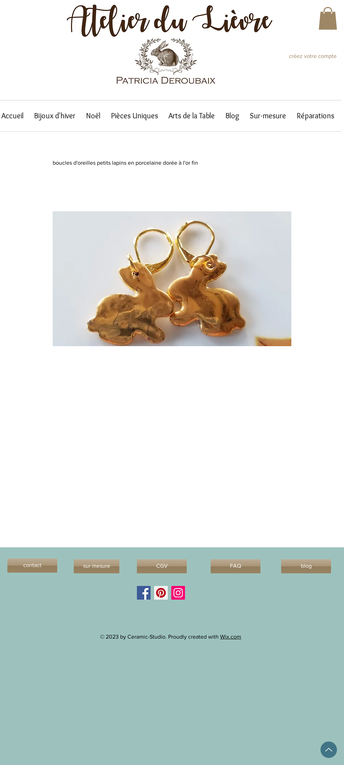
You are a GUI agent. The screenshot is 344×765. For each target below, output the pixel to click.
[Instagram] (178, 593)
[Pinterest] (161, 593)
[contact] (32, 566)
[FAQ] (235, 566)
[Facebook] (144, 593)
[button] (327, 18)
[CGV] (162, 566)
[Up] (328, 749)
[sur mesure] (96, 566)
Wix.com (230, 637)
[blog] (306, 566)
